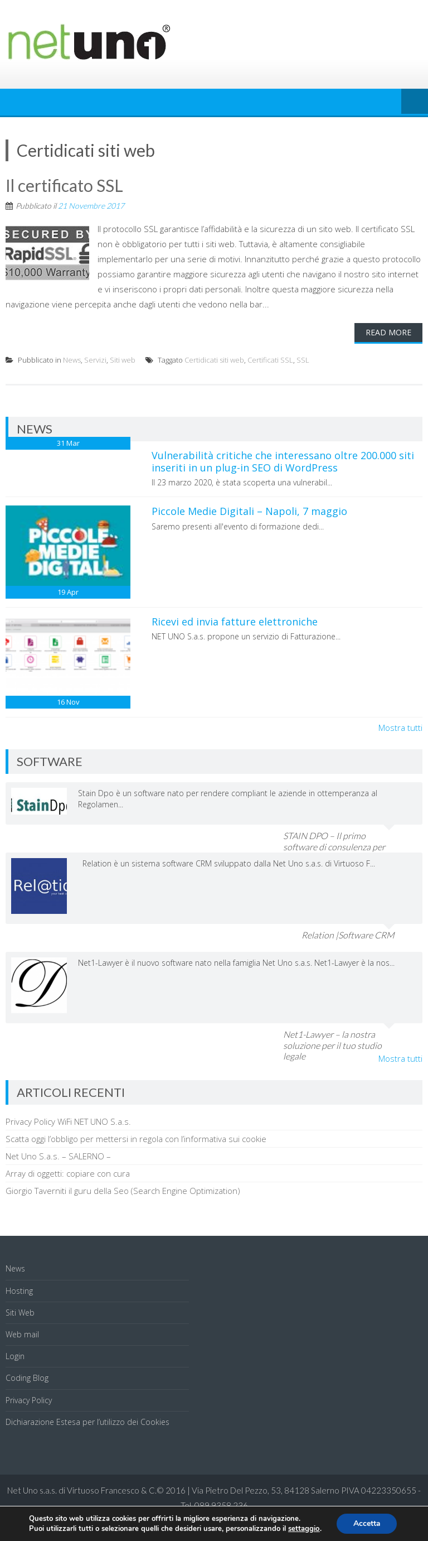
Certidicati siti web (214, 360)
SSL (302, 360)
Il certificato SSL (64, 185)
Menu (414, 102)
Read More (388, 332)
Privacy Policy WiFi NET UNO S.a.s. (68, 1121)
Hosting (19, 1290)
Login (15, 1356)
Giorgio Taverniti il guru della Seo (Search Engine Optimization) (123, 1190)
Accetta (366, 1523)
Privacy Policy (29, 1400)
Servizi (95, 360)
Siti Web (20, 1312)
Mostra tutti (400, 727)
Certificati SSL (270, 360)
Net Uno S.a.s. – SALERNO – (58, 1156)
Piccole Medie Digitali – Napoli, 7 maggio (249, 511)
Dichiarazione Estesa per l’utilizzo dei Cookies (87, 1422)
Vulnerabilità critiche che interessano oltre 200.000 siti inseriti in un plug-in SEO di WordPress (283, 461)
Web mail (22, 1334)
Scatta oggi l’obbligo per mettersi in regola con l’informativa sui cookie (136, 1138)
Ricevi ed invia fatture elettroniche (235, 621)
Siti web (122, 360)
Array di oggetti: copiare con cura (68, 1173)
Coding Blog (27, 1378)
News (72, 360)
